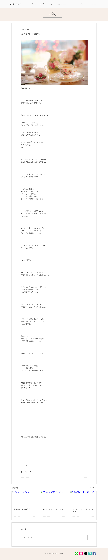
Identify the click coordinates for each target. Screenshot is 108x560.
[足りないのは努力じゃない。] (54, 498)
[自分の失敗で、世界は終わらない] (83, 498)
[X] (85, 553)
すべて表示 (93, 488)
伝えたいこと (25, 466)
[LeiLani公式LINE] (76, 553)
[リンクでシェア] (30, 472)
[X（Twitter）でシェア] (26, 472)
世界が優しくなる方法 (22, 509)
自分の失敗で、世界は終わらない (83, 510)
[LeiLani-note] (90, 553)
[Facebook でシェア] (21, 472)
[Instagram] (81, 553)
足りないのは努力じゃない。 (53, 509)
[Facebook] (94, 553)
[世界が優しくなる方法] (25, 498)
